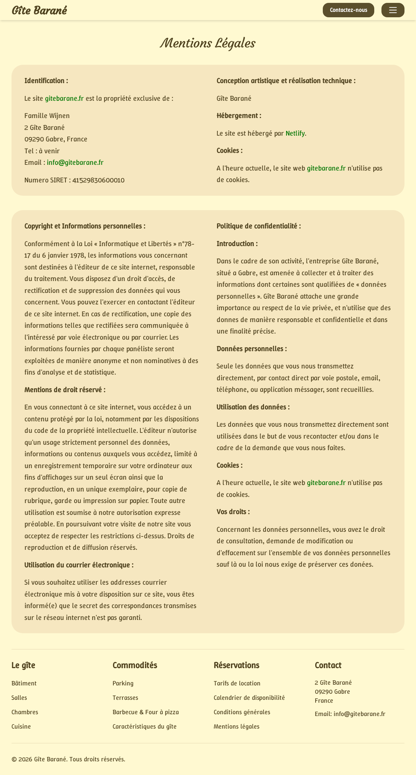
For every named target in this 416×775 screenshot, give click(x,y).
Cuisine (21, 726)
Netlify (295, 133)
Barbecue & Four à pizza (146, 712)
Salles (19, 697)
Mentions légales (236, 726)
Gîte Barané (39, 10)
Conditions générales (242, 712)
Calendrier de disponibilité (249, 697)
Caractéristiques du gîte (145, 726)
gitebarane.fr (64, 98)
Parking (123, 683)
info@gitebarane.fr (75, 162)
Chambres (25, 712)
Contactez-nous (348, 10)
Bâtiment (24, 683)
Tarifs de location (237, 683)
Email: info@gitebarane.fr (350, 714)
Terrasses (125, 697)
